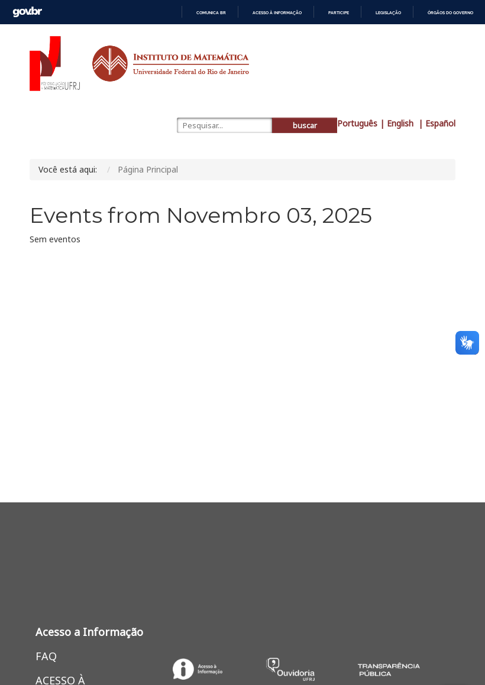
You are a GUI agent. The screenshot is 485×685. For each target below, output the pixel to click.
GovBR (27, 12)
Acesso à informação (277, 12)
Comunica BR (211, 12)
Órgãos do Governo (450, 12)
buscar (305, 126)
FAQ (46, 656)
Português (357, 123)
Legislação (388, 12)
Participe (338, 12)
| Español (436, 123)
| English (398, 123)
